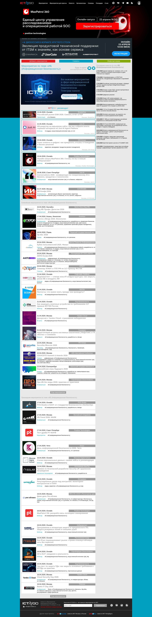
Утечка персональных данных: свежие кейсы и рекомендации (65, 460)
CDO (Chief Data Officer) (43, 362)
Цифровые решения (108, 94)
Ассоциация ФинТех (82, 466)
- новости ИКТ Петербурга (104, 613)
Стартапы (40, 373)
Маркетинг (52, 486)
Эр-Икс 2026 (42, 235)
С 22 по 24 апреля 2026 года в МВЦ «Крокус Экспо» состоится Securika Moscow (112, 110)
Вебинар (39, 281)
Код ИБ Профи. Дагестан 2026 (50, 209)
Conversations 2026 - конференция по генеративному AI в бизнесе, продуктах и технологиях (63, 176)
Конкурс (39, 371)
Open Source (82, 223)
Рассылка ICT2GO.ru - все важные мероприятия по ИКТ (81, 602)
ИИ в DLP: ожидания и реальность (53, 554)
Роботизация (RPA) (77, 361)
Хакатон (39, 247)
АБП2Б (82, 289)
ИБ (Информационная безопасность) (59, 212)
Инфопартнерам (113, 61)
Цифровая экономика (52, 361)
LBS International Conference (82, 353)
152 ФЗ (91, 500)
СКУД (50, 349)
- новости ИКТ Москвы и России (76, 613)
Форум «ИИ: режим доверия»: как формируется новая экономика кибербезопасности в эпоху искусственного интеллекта (111, 99)
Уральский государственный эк (82, 366)
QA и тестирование (47, 226)
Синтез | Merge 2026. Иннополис (51, 219)
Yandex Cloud (82, 316)
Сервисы (76, 61)
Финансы (78, 589)
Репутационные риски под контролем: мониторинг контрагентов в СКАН (60, 483)
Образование (71, 373)
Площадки (99, 3)
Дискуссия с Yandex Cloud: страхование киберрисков (61, 318)
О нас (106, 3)
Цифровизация (52, 258)
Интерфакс (82, 479)
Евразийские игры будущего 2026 (52, 369)
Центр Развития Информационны (82, 242)
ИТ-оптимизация (83, 500)
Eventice (82, 216)
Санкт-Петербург (53, 430)
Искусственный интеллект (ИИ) (69, 223)
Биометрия (80, 348)
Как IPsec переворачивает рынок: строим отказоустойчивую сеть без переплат (64, 541)
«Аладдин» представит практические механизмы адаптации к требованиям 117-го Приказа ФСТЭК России (111, 138)
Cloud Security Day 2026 (47, 577)
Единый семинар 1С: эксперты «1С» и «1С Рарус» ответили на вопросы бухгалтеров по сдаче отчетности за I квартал (111, 72)
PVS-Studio (82, 402)
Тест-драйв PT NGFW (46, 433)
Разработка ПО (75, 221)
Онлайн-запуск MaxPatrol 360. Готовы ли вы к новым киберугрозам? (61, 160)
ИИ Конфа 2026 (44, 191)
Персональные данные (75, 571)
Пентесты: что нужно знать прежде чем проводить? (60, 292)
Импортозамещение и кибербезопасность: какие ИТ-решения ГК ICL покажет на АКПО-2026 (111, 105)
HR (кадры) (56, 223)
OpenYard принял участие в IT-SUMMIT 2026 (115, 143)
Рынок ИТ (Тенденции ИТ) (44, 223)
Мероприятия (43, 3)
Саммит (39, 358)
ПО (94, 247)
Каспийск (50, 207)
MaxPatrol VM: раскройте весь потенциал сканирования (62, 513)
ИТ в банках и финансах (45, 249)
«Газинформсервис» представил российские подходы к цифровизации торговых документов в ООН (112, 147)
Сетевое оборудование (71, 260)
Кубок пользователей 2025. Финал (52, 245)
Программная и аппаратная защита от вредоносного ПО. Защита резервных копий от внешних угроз (63, 529)
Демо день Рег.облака (47, 496)
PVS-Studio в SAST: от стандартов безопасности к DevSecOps (65, 405)
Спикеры (91, 3)
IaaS (38, 502)
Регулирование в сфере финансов (47, 592)
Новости (71, 3)
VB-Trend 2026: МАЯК (46, 417)
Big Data (84, 589)
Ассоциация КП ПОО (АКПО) (82, 253)
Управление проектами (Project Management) (77, 224)
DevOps (39, 226)
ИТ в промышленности (68, 359)
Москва (49, 242)
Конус (82, 446)
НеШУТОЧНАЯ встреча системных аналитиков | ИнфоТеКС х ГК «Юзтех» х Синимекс (66, 334)
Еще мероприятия (58, 392)
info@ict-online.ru (31, 606)
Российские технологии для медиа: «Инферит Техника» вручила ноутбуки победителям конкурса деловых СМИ (112, 85)
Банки (50, 589)
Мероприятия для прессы (58, 3)
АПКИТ (82, 266)
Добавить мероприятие (38, 61)
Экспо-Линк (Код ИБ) (82, 207)
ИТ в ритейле (65, 500)
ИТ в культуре (54, 250)
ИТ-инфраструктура (77, 499)
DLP (88, 556)
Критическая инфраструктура (46, 263)
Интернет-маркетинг (43, 224)
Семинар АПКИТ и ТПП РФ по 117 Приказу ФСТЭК (59, 269)
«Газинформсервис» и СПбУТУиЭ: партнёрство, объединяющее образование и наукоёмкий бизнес (112, 79)
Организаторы (81, 3)
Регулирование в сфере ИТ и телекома (49, 260)
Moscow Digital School (82, 458)
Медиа (47, 281)
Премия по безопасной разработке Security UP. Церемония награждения (64, 470)
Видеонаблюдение (42, 349)
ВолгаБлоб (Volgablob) (82, 415)
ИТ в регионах (59, 224)
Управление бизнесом (87, 221)
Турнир (39, 237)
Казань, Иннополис (54, 216)
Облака (39, 500)
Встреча (39, 320)
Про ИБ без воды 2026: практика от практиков (58, 382)
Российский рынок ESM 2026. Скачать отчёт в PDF (60, 115)
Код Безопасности (82, 302)
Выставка (40, 348)
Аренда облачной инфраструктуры (51, 607)
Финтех (74, 590)
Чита (48, 446)
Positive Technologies (82, 430)
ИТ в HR (52, 224)
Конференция (41, 212)
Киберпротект (82, 525)
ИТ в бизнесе (60, 261)
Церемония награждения (45, 473)
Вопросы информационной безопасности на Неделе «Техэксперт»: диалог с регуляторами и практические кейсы (112, 132)
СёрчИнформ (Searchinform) (82, 380)
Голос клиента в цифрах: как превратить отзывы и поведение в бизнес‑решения (65, 144)
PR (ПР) (81, 486)
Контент (39, 283)
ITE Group (82, 343)
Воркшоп (40, 337)
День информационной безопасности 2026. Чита (59, 448)
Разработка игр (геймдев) (59, 373)
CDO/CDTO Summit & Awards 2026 (52, 356)
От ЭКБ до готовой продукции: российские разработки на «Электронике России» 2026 (111, 119)
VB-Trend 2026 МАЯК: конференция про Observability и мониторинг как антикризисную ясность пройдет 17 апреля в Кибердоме (111, 125)
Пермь (49, 232)
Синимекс (82, 330)
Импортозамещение (43, 250)
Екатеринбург (52, 366)
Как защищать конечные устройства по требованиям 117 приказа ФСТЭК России (63, 305)
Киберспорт (46, 373)
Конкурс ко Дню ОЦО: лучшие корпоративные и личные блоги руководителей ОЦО (112, 90)
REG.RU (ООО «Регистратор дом (82, 494)
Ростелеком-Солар (82, 538)
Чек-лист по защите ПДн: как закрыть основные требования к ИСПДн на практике (65, 567)
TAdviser (82, 584)
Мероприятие (41, 435)
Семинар (40, 271)
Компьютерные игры (83, 371)
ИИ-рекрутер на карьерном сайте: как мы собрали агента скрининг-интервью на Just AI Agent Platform (63, 127)
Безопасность (72, 348)
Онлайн (49, 274)
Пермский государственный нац (82, 232)
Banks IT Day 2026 (45, 587)
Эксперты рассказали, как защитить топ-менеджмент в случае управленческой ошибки (111, 115)
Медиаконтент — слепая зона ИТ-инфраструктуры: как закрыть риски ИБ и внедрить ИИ (66, 278)
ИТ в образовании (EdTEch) (75, 247)
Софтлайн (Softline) (82, 274)
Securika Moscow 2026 (47, 345)
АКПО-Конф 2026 (44, 256)
